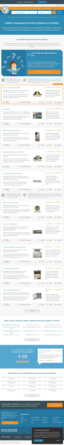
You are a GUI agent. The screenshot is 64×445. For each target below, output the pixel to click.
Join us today (54, 405)
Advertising (44, 417)
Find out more (45, 82)
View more (32, 310)
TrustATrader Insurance (30, 437)
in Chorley (11, 324)
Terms (32, 422)
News (21, 422)
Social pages (45, 422)
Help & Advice (23, 419)
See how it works (10, 422)
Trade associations (35, 417)
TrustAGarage (17, 437)
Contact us (44, 419)
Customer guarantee (58, 422)
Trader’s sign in (59, 5)
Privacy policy (56, 417)
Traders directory (35, 419)
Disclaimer (55, 419)
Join (42, 2)
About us (22, 417)
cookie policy (45, 436)
